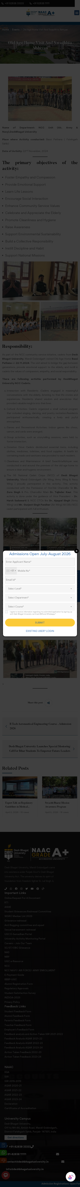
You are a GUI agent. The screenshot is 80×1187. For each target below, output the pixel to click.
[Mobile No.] (40, 571)
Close (76, 551)
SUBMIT (40, 622)
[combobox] (11, 570)
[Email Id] (40, 580)
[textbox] (40, 588)
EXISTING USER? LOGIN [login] (40, 630)
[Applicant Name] (40, 562)
